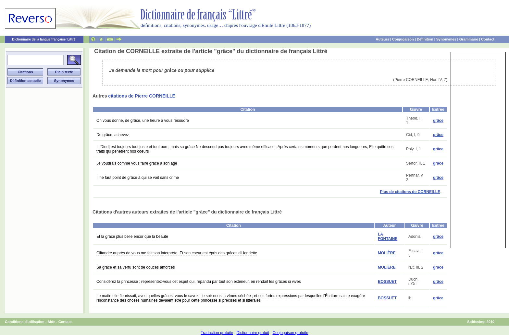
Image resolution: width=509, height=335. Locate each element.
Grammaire (468, 39)
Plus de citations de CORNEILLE (410, 192)
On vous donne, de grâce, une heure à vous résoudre (142, 120)
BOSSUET (387, 281)
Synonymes (446, 39)
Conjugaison (403, 39)
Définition (425, 39)
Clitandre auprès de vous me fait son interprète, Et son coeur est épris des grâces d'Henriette (176, 253)
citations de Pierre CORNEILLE (141, 95)
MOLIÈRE (387, 253)
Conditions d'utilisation (24, 322)
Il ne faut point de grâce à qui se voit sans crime (137, 177)
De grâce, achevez (112, 135)
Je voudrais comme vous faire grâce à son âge (136, 163)
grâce (438, 120)
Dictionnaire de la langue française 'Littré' (44, 39)
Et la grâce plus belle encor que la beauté (132, 236)
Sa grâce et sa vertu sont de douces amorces (135, 267)
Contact (487, 39)
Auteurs (382, 39)
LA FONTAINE (387, 236)
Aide (51, 322)
